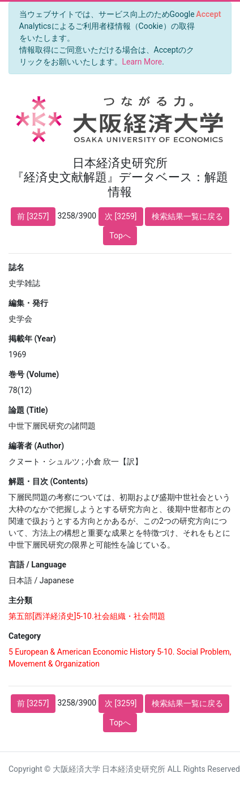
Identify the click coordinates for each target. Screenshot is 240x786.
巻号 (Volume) (33, 374)
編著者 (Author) (36, 445)
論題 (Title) (28, 410)
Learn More (142, 61)
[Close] (208, 14)
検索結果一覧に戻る (187, 216)
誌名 (16, 267)
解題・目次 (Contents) (48, 481)
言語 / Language (37, 564)
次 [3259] (120, 216)
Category (24, 635)
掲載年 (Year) (32, 338)
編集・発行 (28, 302)
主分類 (20, 600)
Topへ (120, 235)
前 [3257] (33, 216)
